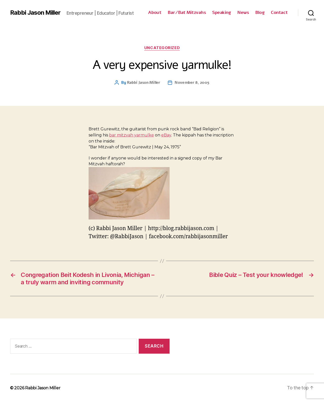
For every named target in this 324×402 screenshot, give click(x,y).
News (243, 12)
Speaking (221, 12)
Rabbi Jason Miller (35, 13)
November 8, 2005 (192, 82)
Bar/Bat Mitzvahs (187, 12)
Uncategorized (162, 48)
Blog (260, 12)
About (154, 12)
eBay (166, 135)
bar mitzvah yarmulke (131, 135)
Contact (279, 12)
